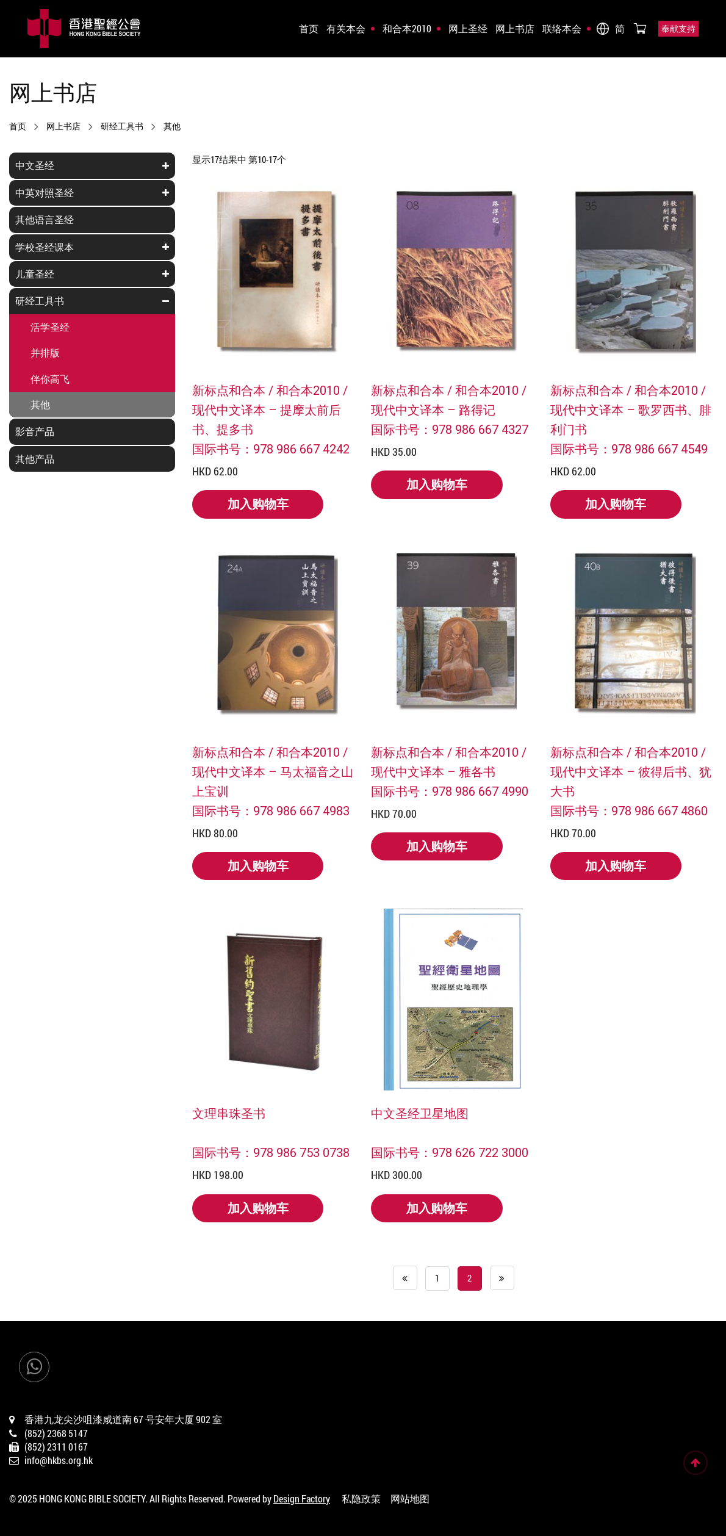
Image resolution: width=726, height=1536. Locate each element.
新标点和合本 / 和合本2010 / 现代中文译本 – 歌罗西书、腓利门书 (630, 409)
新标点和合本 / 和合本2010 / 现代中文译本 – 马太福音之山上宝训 (272, 771)
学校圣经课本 (44, 246)
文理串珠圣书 (228, 1113)
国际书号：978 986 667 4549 (629, 448)
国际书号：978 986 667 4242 (271, 448)
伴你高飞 (50, 378)
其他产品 (34, 458)
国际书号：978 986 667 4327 (449, 429)
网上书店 (514, 28)
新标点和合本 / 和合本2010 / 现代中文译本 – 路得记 (449, 399)
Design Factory (301, 1498)
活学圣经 (50, 326)
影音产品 (34, 431)
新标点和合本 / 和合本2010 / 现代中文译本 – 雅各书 (449, 761)
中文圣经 (34, 165)
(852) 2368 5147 (56, 1433)
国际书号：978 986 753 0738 (271, 1152)
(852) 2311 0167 (56, 1446)
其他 (172, 126)
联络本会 (561, 28)
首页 (308, 28)
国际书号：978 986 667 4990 (449, 791)
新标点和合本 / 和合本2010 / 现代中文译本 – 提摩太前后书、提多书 (270, 409)
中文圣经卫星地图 (420, 1113)
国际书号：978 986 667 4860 (629, 810)
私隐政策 (361, 1498)
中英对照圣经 (44, 192)
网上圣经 (467, 28)
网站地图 (409, 1498)
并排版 (45, 352)
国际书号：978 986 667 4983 (271, 810)
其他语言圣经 (44, 219)
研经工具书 (122, 126)
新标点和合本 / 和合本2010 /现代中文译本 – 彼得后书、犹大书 (630, 771)
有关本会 (345, 28)
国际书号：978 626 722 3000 (449, 1152)
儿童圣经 (34, 273)
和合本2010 (407, 28)
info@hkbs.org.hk (58, 1460)
